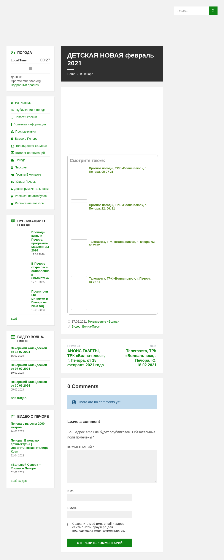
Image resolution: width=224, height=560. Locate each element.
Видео (76, 326)
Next (153, 345)
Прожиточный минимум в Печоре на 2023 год (39, 299)
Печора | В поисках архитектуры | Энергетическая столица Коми (29, 446)
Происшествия (23, 131)
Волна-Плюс (91, 326)
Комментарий (80, 447)
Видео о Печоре (24, 138)
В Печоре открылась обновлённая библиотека (40, 271)
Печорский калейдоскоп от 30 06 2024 (29, 383)
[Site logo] (112, 38)
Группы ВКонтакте (26, 174)
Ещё (14, 318)
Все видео (19, 398)
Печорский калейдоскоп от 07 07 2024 (29, 366)
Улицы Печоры (23, 181)
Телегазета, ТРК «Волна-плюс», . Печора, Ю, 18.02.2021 (140, 358)
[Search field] (196, 10)
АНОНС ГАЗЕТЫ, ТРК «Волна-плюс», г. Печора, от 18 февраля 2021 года (86, 358)
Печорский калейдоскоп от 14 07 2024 (29, 350)
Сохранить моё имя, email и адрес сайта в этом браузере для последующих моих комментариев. (98, 527)
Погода (18, 160)
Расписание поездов (27, 203)
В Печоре (86, 74)
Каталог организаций (28, 153)
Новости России (24, 117)
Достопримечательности (30, 188)
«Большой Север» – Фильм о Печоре (26, 466)
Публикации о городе (28, 110)
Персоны (19, 167)
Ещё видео (19, 481)
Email (72, 508)
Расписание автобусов (29, 196)
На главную (21, 102)
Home (71, 74)
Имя (71, 491)
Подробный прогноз (25, 85)
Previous (73, 345)
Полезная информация (28, 124)
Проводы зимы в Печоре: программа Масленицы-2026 (40, 241)
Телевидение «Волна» (103, 321)
